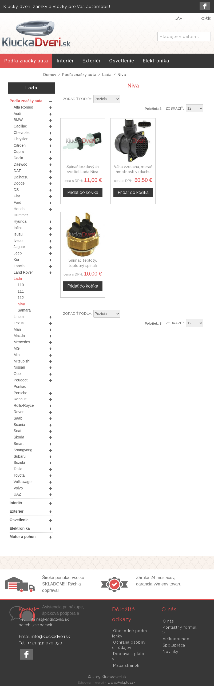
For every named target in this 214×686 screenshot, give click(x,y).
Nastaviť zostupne (125, 99)
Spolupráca (174, 645)
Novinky (171, 651)
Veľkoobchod (176, 639)
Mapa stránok (126, 665)
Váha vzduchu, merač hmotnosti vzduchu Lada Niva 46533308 (133, 172)
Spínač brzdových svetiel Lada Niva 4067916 (82, 172)
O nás (168, 621)
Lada (107, 75)
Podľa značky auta (79, 75)
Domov (49, 75)
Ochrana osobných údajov (129, 645)
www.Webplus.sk (121, 682)
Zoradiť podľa (77, 99)
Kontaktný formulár (179, 630)
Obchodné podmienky (129, 633)
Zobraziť (174, 108)
